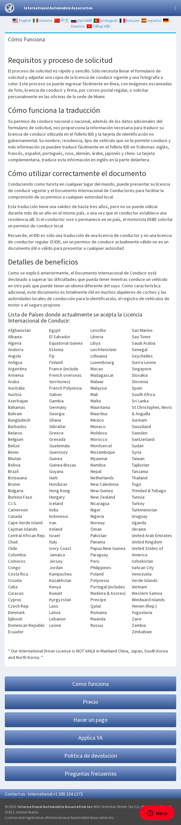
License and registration (24, 817)
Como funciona (90, 683)
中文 (61, 20)
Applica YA (90, 737)
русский (81, 20)
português (106, 20)
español (151, 20)
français (129, 20)
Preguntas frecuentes (91, 773)
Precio (90, 701)
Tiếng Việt (98, 26)
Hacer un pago (90, 719)
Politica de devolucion (90, 755)
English (21, 20)
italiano (43, 20)
